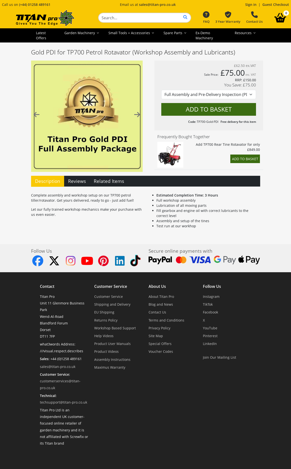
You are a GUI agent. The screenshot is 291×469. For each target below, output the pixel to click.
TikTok (208, 304)
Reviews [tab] (77, 181)
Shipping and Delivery (112, 304)
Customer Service (110, 286)
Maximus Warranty (109, 367)
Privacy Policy (159, 328)
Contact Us (254, 17)
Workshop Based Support (115, 328)
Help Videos (104, 336)
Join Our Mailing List (219, 357)
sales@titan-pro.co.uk (157, 4)
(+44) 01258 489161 (34, 4)
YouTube (210, 328)
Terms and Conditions (166, 320)
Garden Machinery (80, 33)
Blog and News (161, 304)
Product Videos (106, 351)
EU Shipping (104, 312)
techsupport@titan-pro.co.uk (63, 402)
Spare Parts (173, 33)
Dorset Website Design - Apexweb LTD (162, 455)
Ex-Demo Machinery (204, 35)
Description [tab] (47, 181)
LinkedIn (210, 343)
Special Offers (160, 343)
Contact (47, 286)
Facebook (210, 312)
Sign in (250, 4)
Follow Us (212, 286)
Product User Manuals (112, 343)
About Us (157, 286)
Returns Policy (105, 320)
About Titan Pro (161, 296)
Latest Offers (41, 35)
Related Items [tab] (109, 181)
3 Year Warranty (227, 17)
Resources (244, 33)
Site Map (156, 336)
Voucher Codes (161, 351)
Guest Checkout (275, 4)
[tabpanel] (145, 209)
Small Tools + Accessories (129, 33)
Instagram (211, 296)
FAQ (206, 17)
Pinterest (210, 336)
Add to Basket (245, 158)
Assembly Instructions (112, 359)
